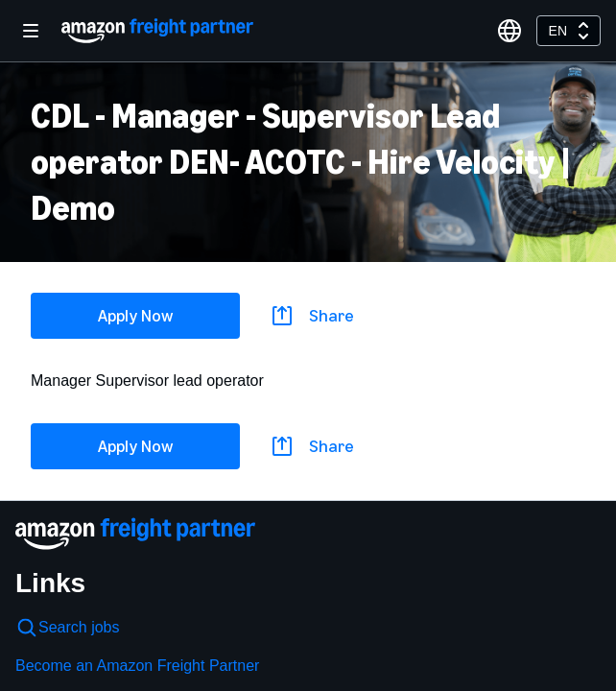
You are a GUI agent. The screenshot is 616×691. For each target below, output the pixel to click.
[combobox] (568, 30)
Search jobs (67, 627)
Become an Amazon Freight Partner (137, 665)
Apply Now (135, 315)
